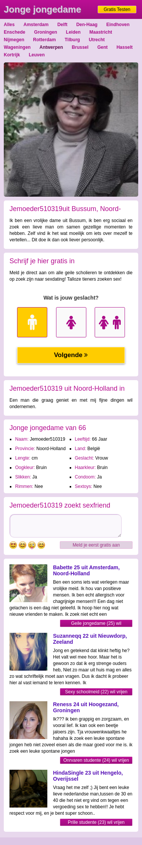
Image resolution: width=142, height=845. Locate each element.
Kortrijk (12, 54)
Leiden (73, 32)
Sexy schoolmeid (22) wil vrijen (96, 691)
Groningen (45, 32)
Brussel (80, 47)
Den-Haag (86, 24)
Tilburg (72, 39)
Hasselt (125, 47)
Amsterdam (35, 24)
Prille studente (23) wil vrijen (96, 822)
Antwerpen (51, 47)
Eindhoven (118, 24)
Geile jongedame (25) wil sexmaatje (96, 624)
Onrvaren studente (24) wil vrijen (96, 760)
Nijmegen (14, 39)
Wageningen (17, 47)
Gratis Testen (117, 9)
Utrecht (97, 39)
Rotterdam (44, 39)
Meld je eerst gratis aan (96, 545)
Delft (62, 24)
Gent (102, 47)
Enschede (14, 32)
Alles (9, 24)
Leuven (37, 54)
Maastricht (100, 32)
